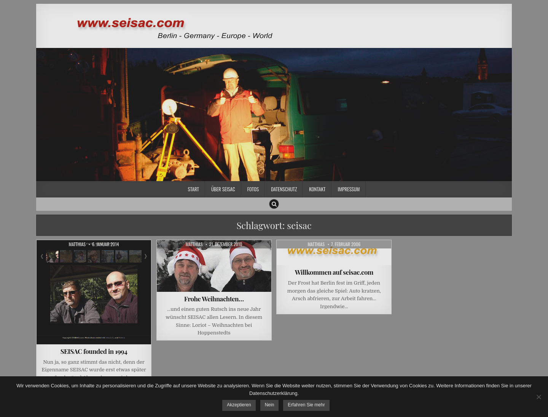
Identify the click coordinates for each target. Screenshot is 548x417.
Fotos (253, 189)
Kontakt (317, 189)
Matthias (77, 244)
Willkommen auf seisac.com (334, 272)
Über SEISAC (223, 189)
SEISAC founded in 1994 (94, 351)
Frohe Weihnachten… (214, 298)
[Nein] (538, 397)
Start (193, 189)
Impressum (349, 189)
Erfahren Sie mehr (306, 404)
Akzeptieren (239, 404)
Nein (269, 404)
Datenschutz (284, 189)
